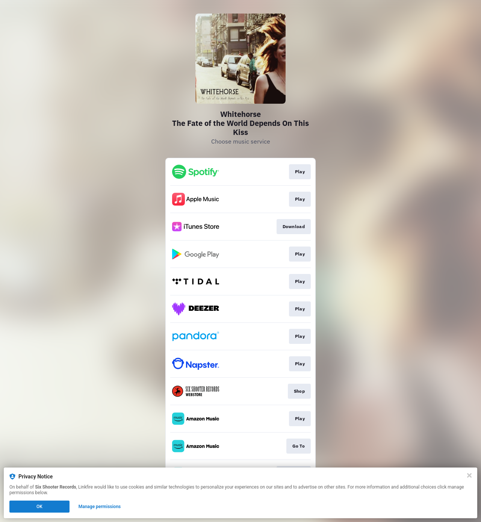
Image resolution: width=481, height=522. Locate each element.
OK (39, 506)
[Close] (469, 475)
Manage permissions (100, 506)
